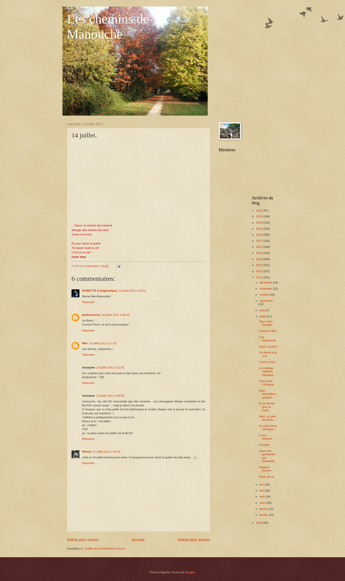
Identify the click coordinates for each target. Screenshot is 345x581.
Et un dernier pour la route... (267, 407)
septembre (266, 300)
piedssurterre (91, 314)
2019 (259, 228)
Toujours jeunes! (265, 469)
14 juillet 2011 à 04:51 (132, 290)
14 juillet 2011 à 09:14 (115, 314)
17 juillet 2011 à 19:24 (106, 451)
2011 (259, 277)
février (263, 509)
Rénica (86, 451)
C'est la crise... (268, 362)
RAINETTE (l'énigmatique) (99, 290)
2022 (259, 210)
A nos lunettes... (266, 437)
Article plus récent (82, 540)
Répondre (88, 302)
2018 (259, 234)
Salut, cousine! (268, 346)
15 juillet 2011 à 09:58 (110, 395)
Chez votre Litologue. (266, 382)
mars (262, 502)
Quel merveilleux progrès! (267, 394)
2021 (259, 216)
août (262, 310)
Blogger (190, 572)
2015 (259, 253)
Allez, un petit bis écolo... (267, 418)
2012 (259, 271)
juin (262, 484)
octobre (264, 294)
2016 (259, 246)
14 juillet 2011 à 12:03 (110, 367)
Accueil (138, 540)
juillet (263, 316)
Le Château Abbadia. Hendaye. (266, 371)
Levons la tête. (268, 331)
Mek (85, 343)
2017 (259, 240)
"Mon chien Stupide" (266, 323)
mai (262, 490)
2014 (259, 259)
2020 (259, 222)
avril (262, 496)
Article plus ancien (194, 540)
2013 (259, 265)
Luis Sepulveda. (267, 338)
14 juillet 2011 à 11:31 (103, 343)
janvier (264, 514)
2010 (259, 522)
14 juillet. (264, 444)
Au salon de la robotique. (268, 427)
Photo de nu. (267, 476)
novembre (266, 288)
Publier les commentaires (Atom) (105, 548)
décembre (266, 282)
